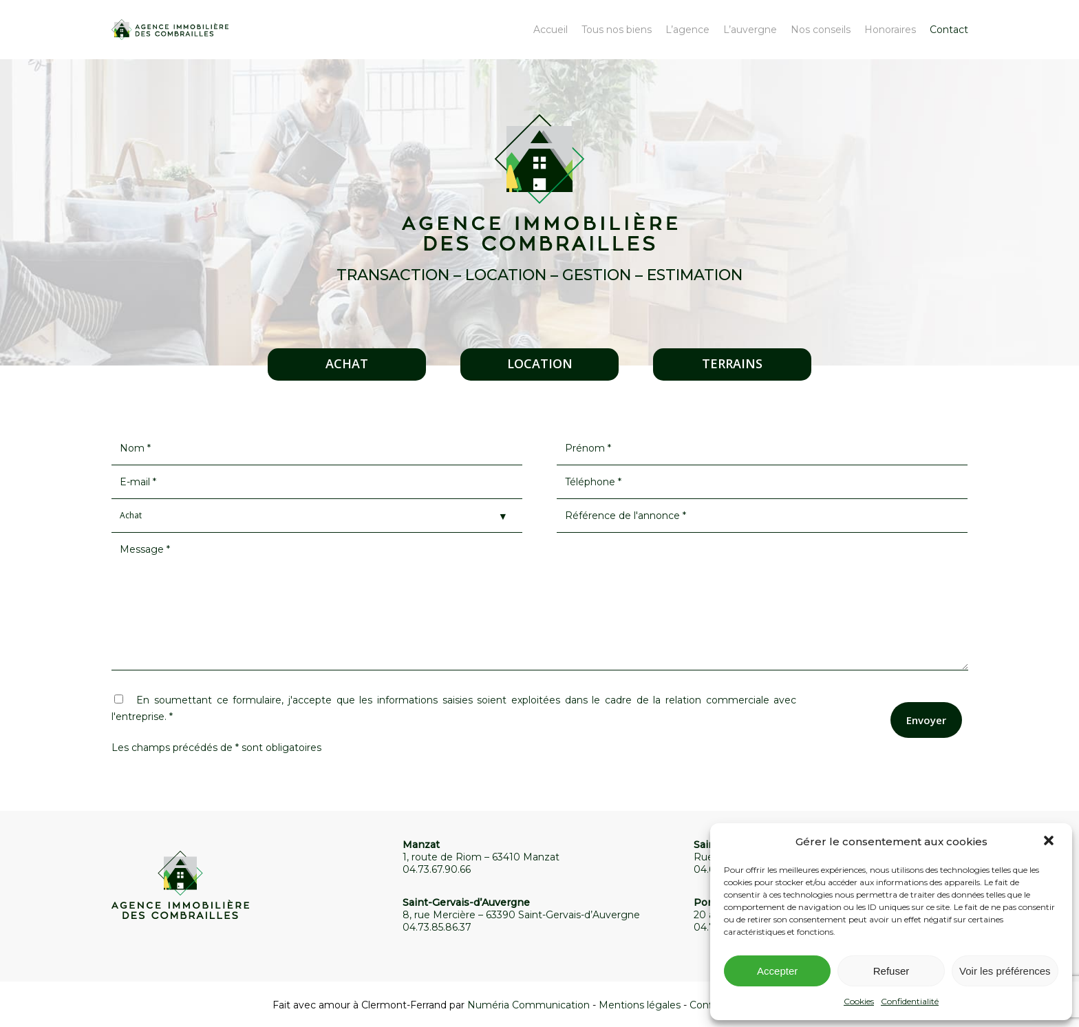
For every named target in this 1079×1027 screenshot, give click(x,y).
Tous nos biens (616, 29)
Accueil (550, 29)
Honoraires (890, 29)
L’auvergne (750, 29)
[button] (1050, 842)
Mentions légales (640, 1005)
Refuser (891, 971)
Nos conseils (821, 29)
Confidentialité (910, 1001)
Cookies (859, 1001)
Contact (949, 29)
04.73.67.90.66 (437, 869)
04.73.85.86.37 (437, 927)
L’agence (687, 29)
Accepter (777, 971)
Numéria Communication (528, 1005)
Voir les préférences (1005, 971)
